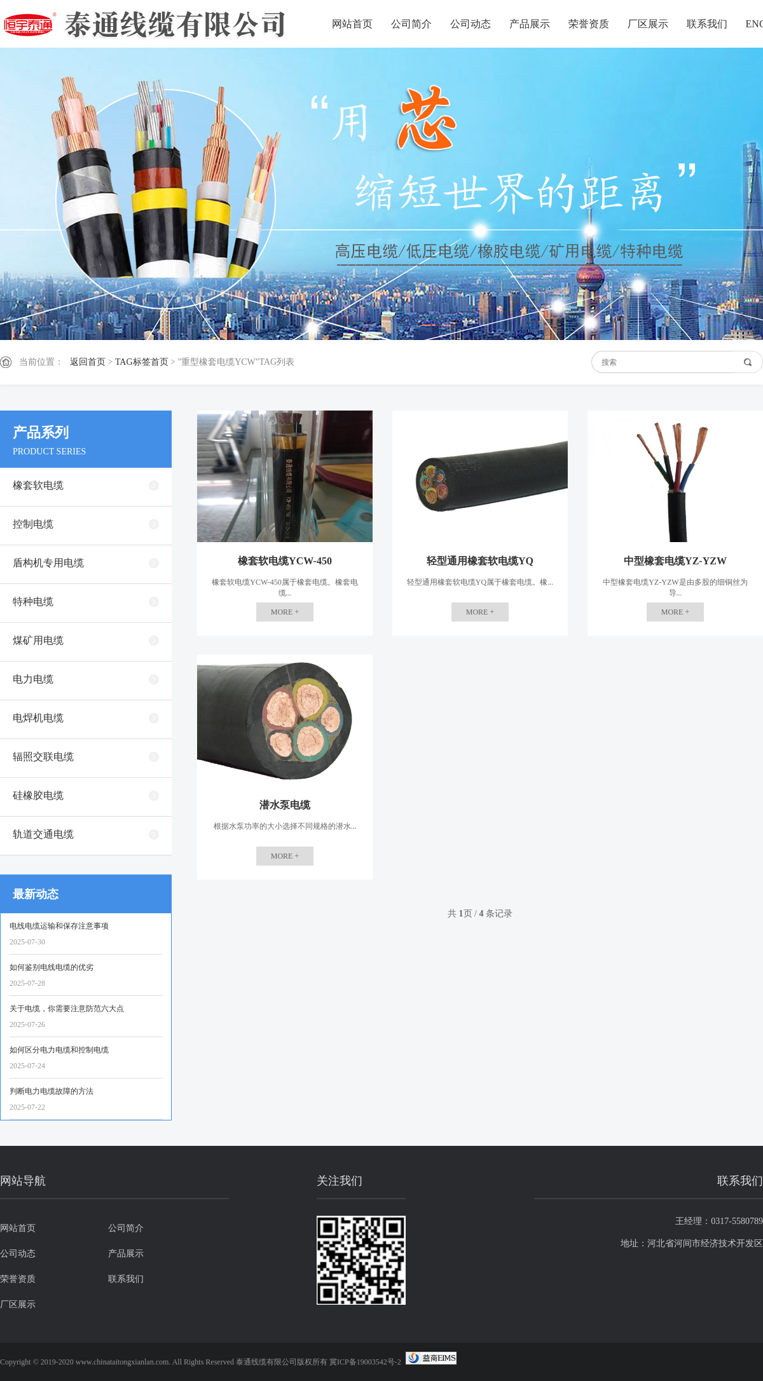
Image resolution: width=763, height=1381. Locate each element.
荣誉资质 (588, 23)
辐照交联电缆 (43, 756)
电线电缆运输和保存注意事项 (59, 926)
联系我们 (707, 23)
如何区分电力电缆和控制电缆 (59, 1049)
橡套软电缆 (38, 485)
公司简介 (411, 23)
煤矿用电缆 (38, 640)
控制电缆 (33, 524)
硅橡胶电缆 (38, 795)
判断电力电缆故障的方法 (51, 1091)
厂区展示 (648, 23)
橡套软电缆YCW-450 (285, 560)
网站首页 (352, 23)
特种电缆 (33, 601)
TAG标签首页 (141, 362)
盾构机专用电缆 (48, 562)
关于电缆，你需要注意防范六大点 (67, 1008)
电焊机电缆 (38, 717)
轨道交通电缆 (43, 834)
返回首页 (88, 362)
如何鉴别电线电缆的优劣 (51, 967)
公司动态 (470, 23)
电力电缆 (33, 679)
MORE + (285, 612)
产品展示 (529, 23)
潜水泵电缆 (284, 804)
